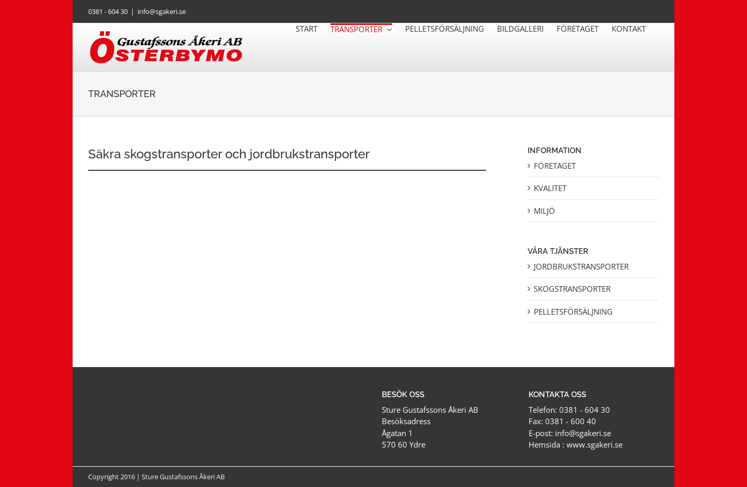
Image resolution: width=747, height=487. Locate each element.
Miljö (544, 211)
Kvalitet (550, 188)
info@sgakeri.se (161, 11)
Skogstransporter (572, 288)
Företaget (555, 165)
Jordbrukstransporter (581, 266)
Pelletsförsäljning (573, 311)
